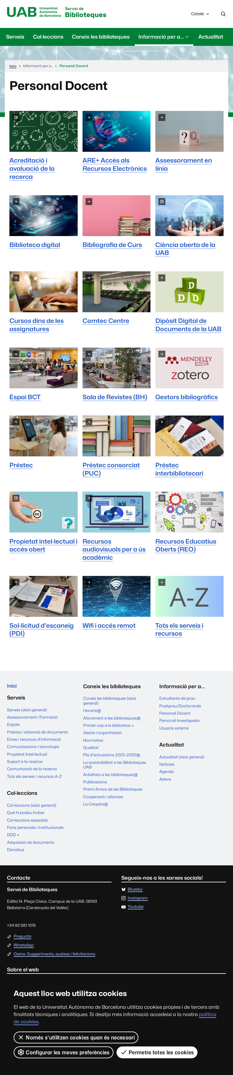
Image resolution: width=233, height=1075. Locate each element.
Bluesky (135, 890)
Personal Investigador (179, 721)
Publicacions (95, 782)
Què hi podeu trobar (26, 813)
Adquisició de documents (30, 843)
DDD (13, 835)
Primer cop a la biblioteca (108, 725)
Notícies (166, 764)
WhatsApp (24, 946)
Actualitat (210, 37)
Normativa (93, 740)
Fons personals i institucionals (35, 828)
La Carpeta (96, 805)
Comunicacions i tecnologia (33, 747)
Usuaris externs (174, 728)
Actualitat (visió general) (181, 757)
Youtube (136, 908)
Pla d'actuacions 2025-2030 (113, 756)
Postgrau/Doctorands (180, 706)
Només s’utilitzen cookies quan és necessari (76, 1037)
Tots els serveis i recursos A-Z (34, 777)
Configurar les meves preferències (63, 1052)
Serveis (15, 37)
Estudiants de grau (177, 698)
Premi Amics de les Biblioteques (113, 789)
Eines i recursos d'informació (34, 740)
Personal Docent (175, 713)
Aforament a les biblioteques (113, 719)
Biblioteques (90, 13)
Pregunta (22, 937)
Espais (13, 725)
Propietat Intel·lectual (27, 755)
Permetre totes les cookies (157, 1052)
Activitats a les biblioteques (111, 775)
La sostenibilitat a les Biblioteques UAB (114, 765)
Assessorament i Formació (32, 718)
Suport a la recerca (24, 762)
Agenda (166, 772)
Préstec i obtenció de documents (37, 732)
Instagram (138, 899)
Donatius (15, 850)
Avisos (165, 779)
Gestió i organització (102, 733)
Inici (12, 687)
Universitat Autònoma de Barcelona (35, 12)
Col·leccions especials (27, 821)
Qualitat (91, 748)
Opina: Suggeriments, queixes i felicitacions (54, 955)
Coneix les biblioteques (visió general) (109, 701)
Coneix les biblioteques (101, 37)
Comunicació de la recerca (32, 770)
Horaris (93, 711)
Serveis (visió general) (27, 710)
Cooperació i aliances (103, 797)
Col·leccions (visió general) (31, 806)
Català (200, 15)
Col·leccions (48, 37)
